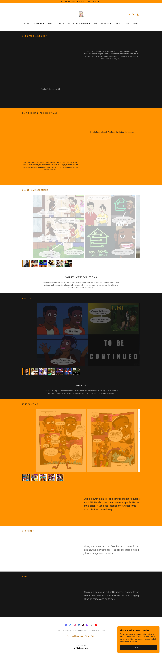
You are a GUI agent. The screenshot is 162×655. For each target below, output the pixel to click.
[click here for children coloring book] (81, 1)
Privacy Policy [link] (90, 636)
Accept (138, 647)
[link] (81, 14)
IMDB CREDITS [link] (122, 23)
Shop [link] (135, 23)
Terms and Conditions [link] (75, 636)
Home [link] (26, 23)
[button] (137, 14)
